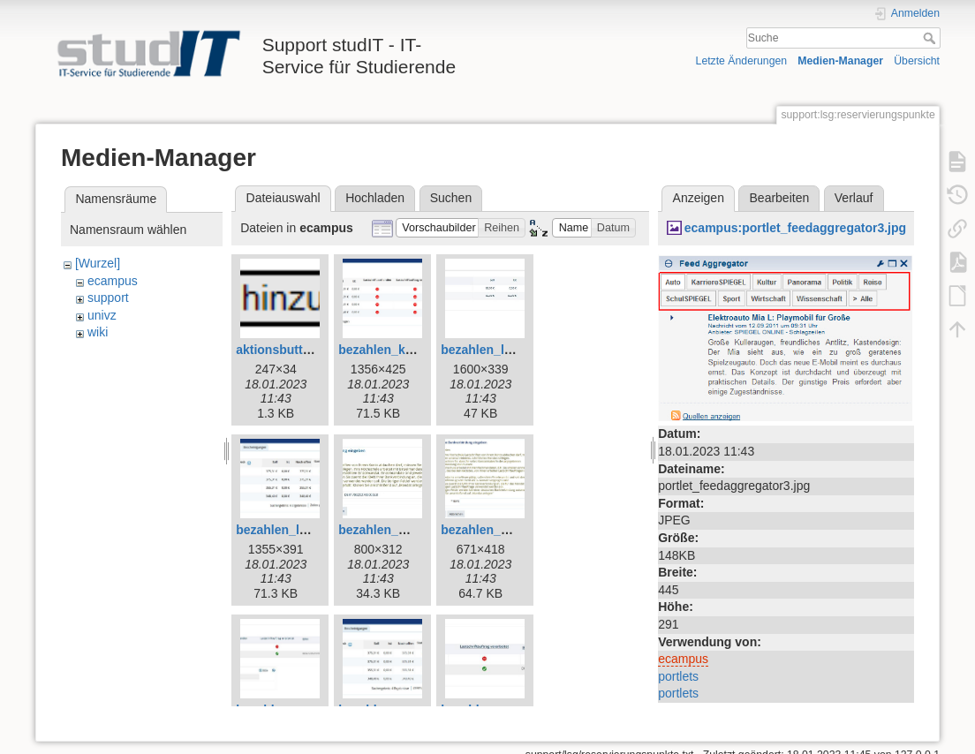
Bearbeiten (780, 198)
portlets (678, 676)
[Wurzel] (97, 263)
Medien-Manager (840, 61)
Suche (931, 38)
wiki (97, 332)
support (108, 297)
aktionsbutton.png (290, 350)
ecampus (112, 281)
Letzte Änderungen (742, 61)
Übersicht (917, 61)
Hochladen (374, 198)
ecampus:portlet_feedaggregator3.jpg (795, 228)
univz (102, 315)
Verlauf (854, 198)
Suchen (451, 198)
